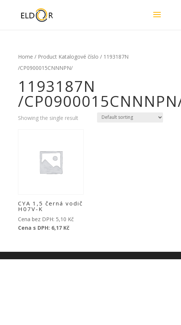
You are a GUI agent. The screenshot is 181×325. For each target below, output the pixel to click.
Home (25, 56)
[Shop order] (130, 117)
